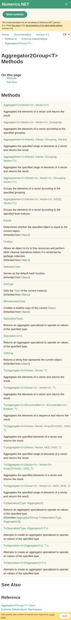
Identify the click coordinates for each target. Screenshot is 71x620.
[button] (66, 4)
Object (25, 235)
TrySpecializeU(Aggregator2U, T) (25, 545)
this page (16, 25)
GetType (8, 284)
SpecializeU (12, 336)
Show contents (15, 14)
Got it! (64, 616)
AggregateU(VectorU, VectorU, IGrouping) (32, 122)
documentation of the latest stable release (44, 25)
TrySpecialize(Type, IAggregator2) (23, 503)
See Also (12, 82)
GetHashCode (11, 266)
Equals (7, 220)
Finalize (8, 241)
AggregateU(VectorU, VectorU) (26, 105)
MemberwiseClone (14, 301)
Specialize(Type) (13, 318)
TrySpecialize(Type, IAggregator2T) (25, 528)
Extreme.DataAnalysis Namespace (21, 609)
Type (17, 290)
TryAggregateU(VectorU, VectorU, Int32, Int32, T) (36, 485)
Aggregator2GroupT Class (18, 605)
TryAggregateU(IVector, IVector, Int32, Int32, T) (32, 447)
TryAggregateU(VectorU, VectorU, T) (29, 387)
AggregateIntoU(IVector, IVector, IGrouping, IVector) (35, 139)
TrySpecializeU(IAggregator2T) (24, 562)
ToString (8, 353)
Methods (12, 78)
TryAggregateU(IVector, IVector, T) (25, 370)
